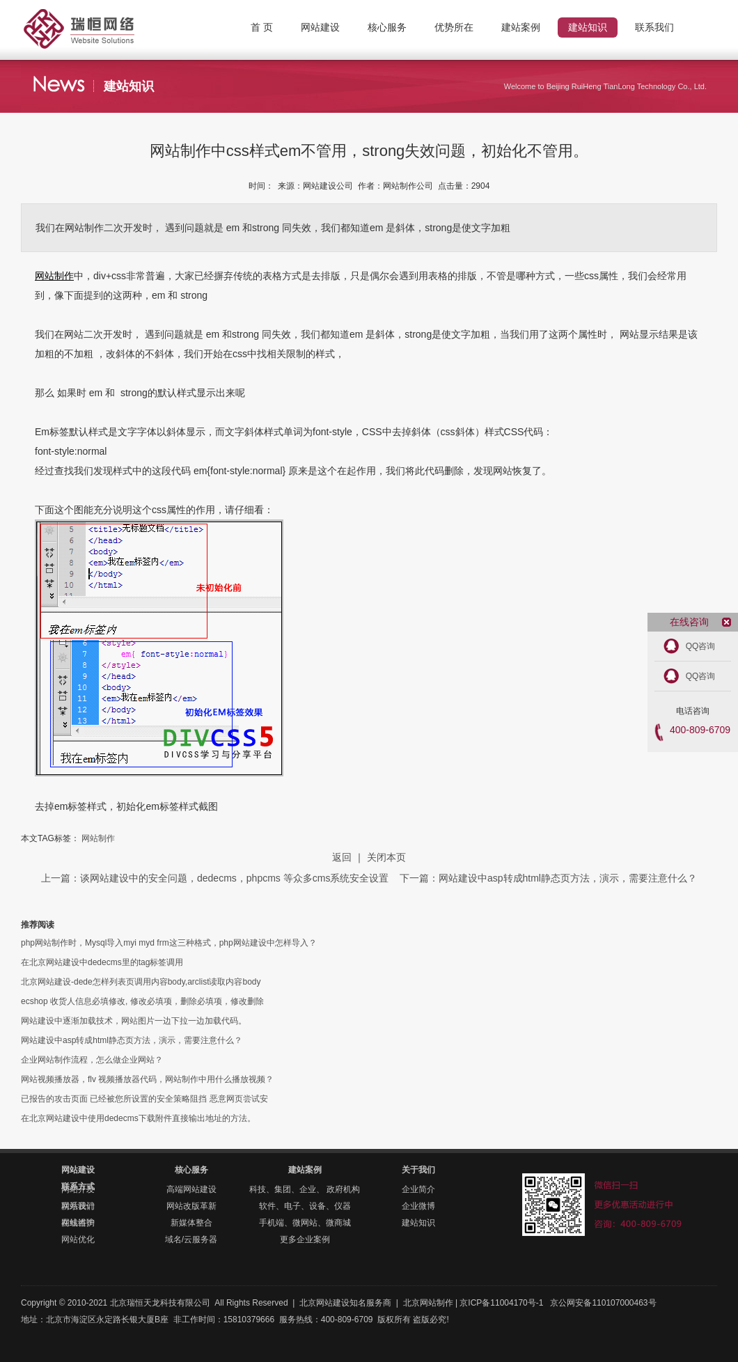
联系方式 (78, 1186)
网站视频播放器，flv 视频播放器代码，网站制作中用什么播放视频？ (147, 1079)
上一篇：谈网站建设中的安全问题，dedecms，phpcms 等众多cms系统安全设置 (216, 878)
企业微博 (418, 1206)
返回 (342, 857)
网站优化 (78, 1239)
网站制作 (54, 275)
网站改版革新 (191, 1206)
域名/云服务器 (191, 1239)
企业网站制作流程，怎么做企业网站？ (92, 1060)
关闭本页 (386, 857)
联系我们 (78, 1206)
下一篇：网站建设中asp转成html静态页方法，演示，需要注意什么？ (548, 878)
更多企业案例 (305, 1239)
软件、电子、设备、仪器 (305, 1206)
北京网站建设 (324, 1303)
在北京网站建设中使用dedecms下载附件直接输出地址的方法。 (138, 1118)
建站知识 (418, 1223)
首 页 (262, 27)
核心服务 (191, 1170)
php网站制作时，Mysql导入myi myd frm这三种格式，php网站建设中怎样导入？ (169, 943)
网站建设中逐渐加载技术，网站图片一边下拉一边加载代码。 (133, 1021)
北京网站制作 (104, 17)
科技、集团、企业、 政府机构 (304, 1189)
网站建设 (78, 1170)
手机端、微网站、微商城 (305, 1223)
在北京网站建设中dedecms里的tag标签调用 (102, 962)
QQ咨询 (701, 646)
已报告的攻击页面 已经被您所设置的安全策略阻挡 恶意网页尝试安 (144, 1099)
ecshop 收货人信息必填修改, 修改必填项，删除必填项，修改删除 (142, 1001)
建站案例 (305, 1170)
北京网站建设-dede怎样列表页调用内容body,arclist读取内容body (141, 982)
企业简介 (418, 1189)
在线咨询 (78, 1223)
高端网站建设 (191, 1189)
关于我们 (418, 1170)
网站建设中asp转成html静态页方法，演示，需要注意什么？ (131, 1040)
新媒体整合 (191, 1223)
